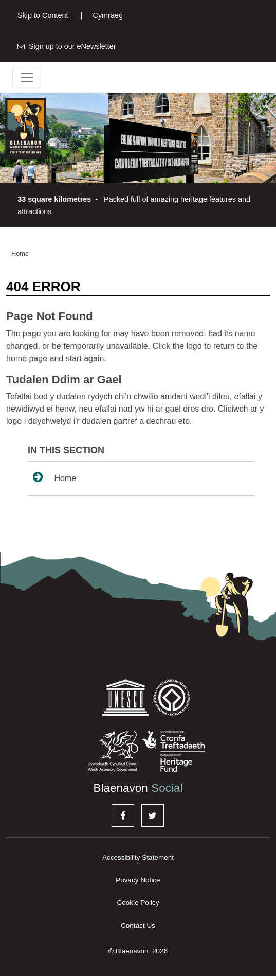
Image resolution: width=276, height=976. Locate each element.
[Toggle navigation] (26, 77)
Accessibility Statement (138, 857)
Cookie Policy (138, 903)
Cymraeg (102, 15)
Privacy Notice (138, 880)
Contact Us (138, 925)
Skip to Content (42, 15)
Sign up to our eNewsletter (66, 46)
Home (20, 253)
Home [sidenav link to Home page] (54, 477)
